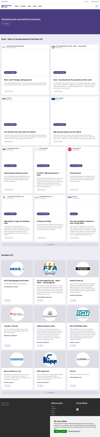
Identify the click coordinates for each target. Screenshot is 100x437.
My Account (95, 1)
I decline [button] (63, 431)
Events (35, 6)
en (87, 1)
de (85, 1)
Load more (50, 244)
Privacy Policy (5, 405)
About (40, 6)
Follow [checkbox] (7, 300)
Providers (23, 6)
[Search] (97, 6)
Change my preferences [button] (74, 431)
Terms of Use (5, 403)
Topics (17, 6)
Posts (29, 6)
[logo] (6, 6)
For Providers (4, 1)
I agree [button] (57, 431)
